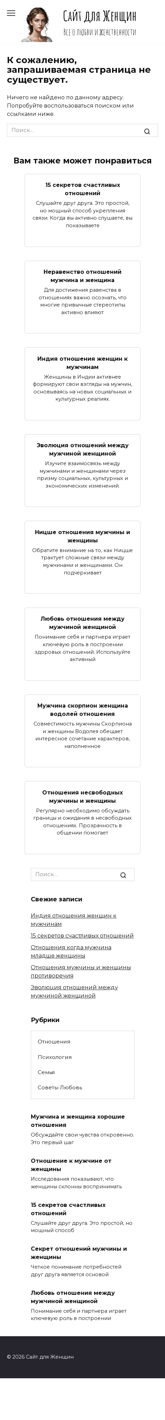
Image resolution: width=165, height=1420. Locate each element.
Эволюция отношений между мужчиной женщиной (83, 449)
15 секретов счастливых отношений (82, 189)
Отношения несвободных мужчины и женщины (82, 796)
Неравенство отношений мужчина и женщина (82, 276)
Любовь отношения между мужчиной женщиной (82, 623)
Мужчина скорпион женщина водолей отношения (82, 709)
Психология (55, 1057)
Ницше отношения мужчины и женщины (82, 536)
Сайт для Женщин (100, 15)
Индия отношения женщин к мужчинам (82, 362)
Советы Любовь (60, 1087)
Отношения (54, 1041)
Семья (46, 1072)
